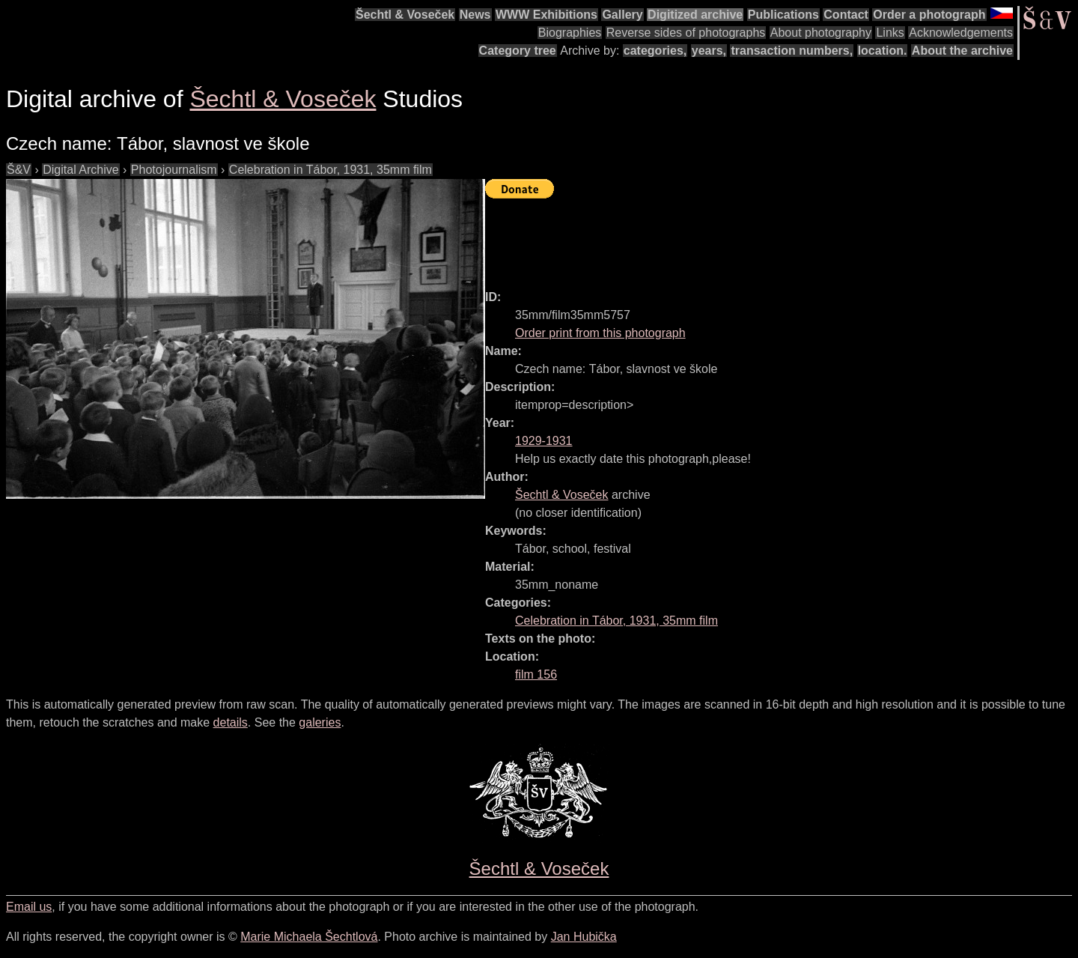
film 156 (536, 674)
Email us (29, 906)
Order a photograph (929, 14)
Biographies (570, 32)
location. (882, 50)
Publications (783, 14)
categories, (655, 50)
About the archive (962, 50)
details (230, 722)
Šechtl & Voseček (405, 14)
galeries (320, 722)
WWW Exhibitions (546, 14)
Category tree (517, 50)
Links (890, 32)
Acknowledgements (961, 32)
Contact (845, 14)
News (475, 14)
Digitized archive (695, 14)
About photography (820, 32)
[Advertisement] (757, 237)
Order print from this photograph (600, 333)
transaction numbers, (792, 50)
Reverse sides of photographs (686, 32)
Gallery (622, 14)
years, (709, 50)
